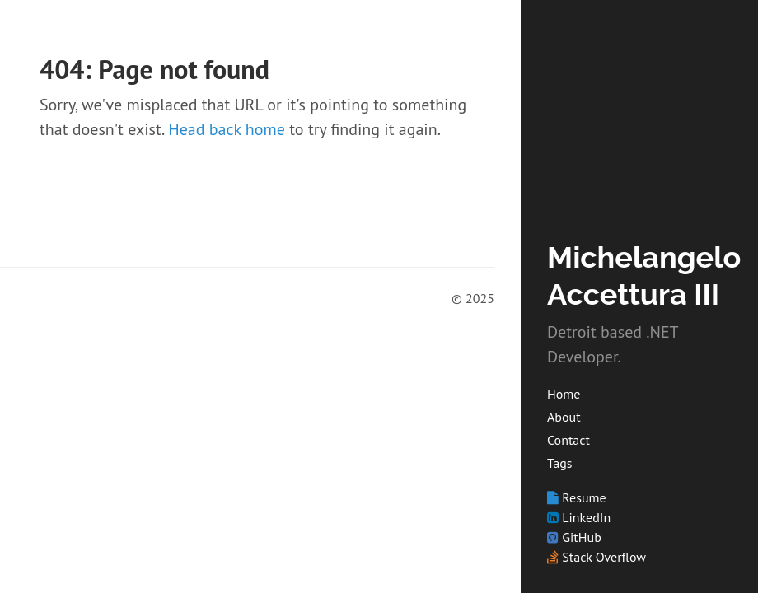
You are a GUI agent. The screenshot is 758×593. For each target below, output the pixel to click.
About (564, 417)
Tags (559, 463)
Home (563, 393)
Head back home (226, 129)
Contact (568, 440)
